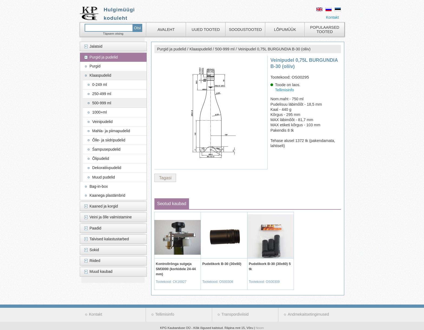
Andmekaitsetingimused (308, 314)
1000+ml (99, 112)
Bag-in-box (99, 186)
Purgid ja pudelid (104, 57)
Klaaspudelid (100, 75)
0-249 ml (99, 84)
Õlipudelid (100, 158)
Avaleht (166, 29)
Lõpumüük (285, 29)
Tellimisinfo (284, 90)
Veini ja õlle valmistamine (111, 217)
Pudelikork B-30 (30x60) (221, 264)
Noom (260, 327)
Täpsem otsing (113, 33)
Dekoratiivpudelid (106, 168)
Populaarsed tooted (324, 29)
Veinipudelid (102, 121)
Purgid (95, 66)
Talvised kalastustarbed (109, 239)
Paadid (95, 228)
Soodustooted (245, 29)
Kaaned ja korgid (104, 206)
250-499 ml (101, 94)
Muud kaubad (101, 271)
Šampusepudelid (106, 149)
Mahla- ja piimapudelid (111, 131)
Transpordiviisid (235, 314)
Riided (95, 260)
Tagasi (165, 178)
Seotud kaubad (171, 203)
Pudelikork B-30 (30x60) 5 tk (270, 266)
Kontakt (332, 17)
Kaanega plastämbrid (107, 195)
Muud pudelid (103, 177)
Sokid (94, 250)
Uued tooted (206, 29)
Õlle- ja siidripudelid (108, 140)
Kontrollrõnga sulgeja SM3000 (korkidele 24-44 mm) (176, 269)
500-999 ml (101, 103)
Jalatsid (96, 46)
